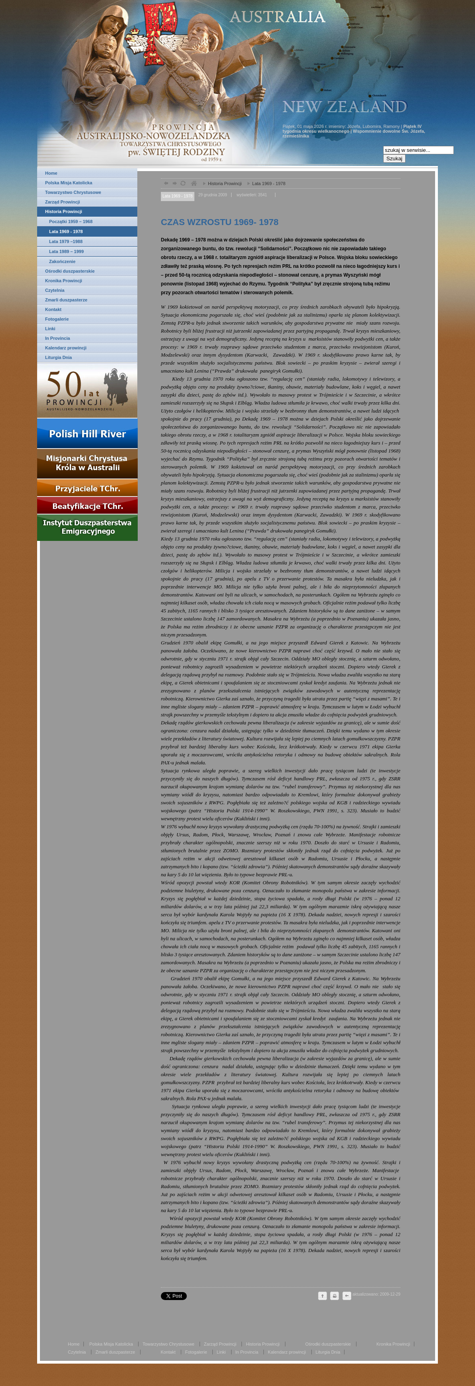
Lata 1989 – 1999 (66, 251)
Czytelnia (54, 290)
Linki (50, 328)
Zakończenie (62, 261)
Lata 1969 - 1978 (66, 231)
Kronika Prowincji (63, 280)
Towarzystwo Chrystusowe (73, 192)
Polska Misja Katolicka (68, 182)
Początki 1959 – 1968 (71, 221)
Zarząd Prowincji (62, 201)
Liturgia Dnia (58, 357)
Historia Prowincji (63, 211)
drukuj (334, 1296)
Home (51, 173)
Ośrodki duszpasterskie (70, 271)
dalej (173, 184)
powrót (165, 184)
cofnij (346, 1296)
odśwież (182, 184)
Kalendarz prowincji (66, 347)
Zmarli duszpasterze (66, 299)
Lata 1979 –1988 (66, 241)
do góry (323, 1296)
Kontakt (53, 309)
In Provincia (57, 338)
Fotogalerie (57, 319)
